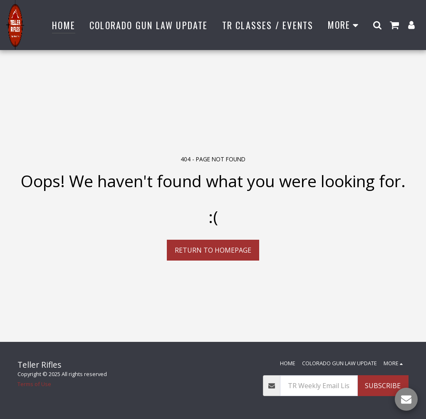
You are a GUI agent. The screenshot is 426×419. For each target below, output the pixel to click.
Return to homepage (213, 250)
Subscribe (383, 385)
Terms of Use (34, 384)
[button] (377, 25)
